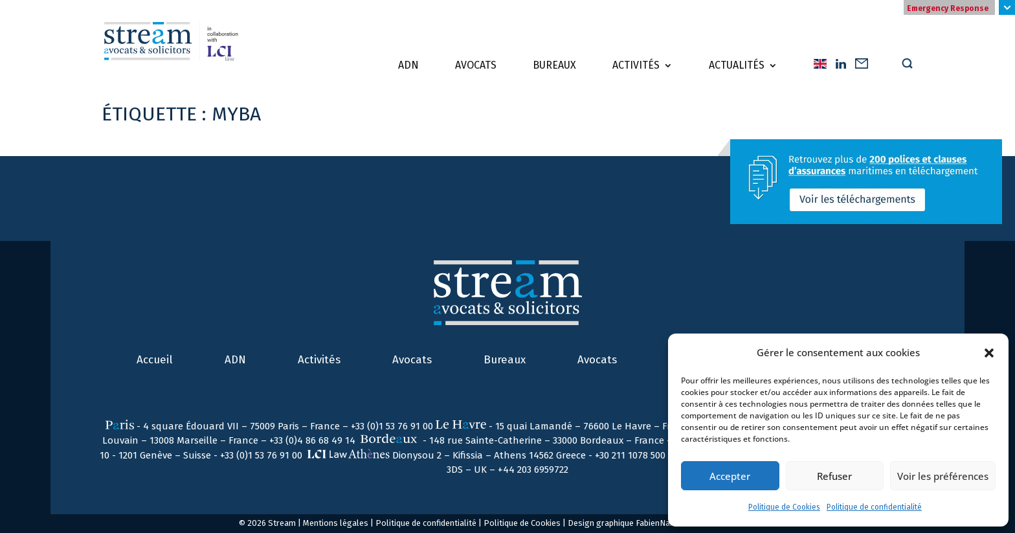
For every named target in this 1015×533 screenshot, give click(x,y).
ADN (408, 65)
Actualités (736, 65)
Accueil (155, 360)
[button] (989, 352)
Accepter (729, 476)
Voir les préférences (942, 476)
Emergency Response (947, 8)
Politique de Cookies (784, 507)
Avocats (475, 65)
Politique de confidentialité (874, 507)
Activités (636, 65)
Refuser (834, 476)
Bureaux (554, 65)
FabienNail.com (664, 523)
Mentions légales (335, 523)
